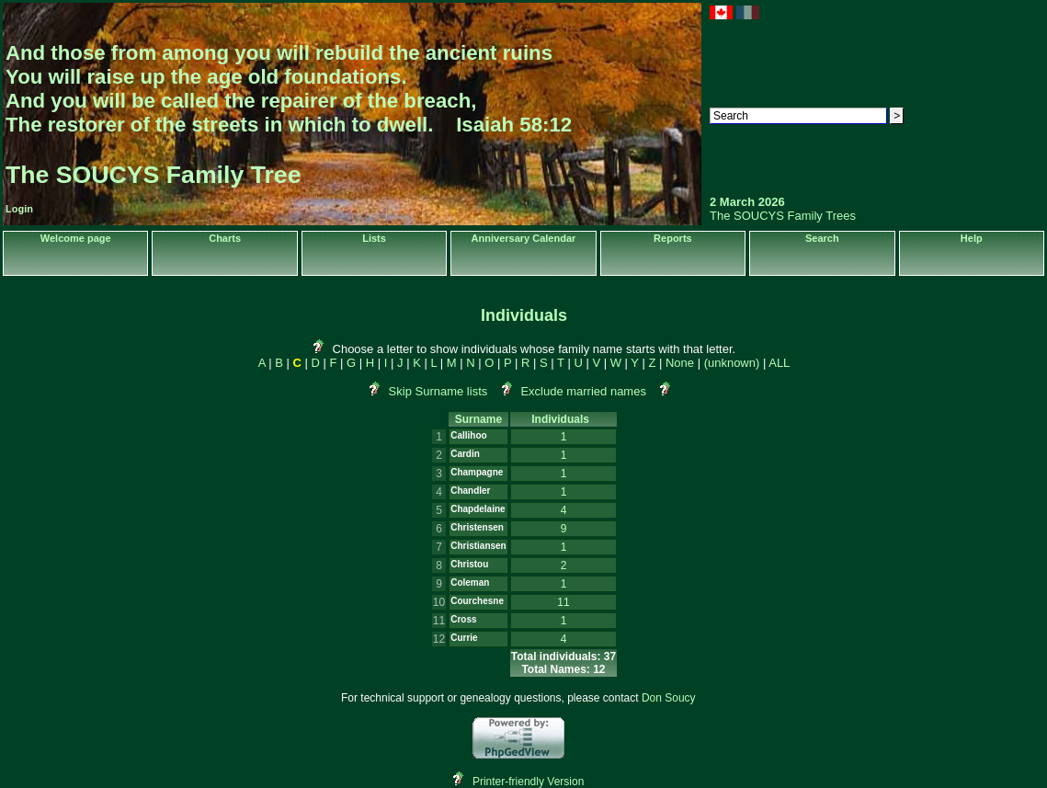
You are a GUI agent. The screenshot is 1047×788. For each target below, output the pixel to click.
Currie (463, 638)
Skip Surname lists (438, 391)
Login (19, 208)
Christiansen (478, 546)
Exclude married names (583, 391)
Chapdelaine (477, 509)
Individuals (563, 419)
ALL (779, 363)
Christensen (477, 527)
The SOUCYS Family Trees (783, 216)
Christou (469, 564)
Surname (478, 419)
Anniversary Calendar (524, 238)
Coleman (469, 582)
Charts (225, 238)
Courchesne (477, 601)
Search (822, 238)
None (680, 363)
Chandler (470, 490)
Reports (673, 238)
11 (563, 602)
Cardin (465, 454)
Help (972, 238)
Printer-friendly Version (528, 781)
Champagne (476, 472)
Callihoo (468, 435)
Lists (374, 238)
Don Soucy (669, 697)
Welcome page (75, 238)
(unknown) (732, 363)
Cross (463, 619)
